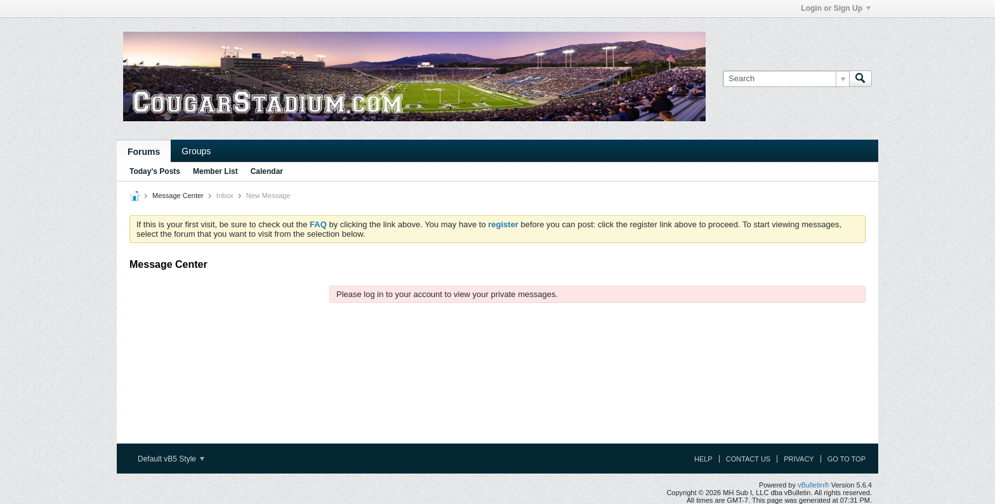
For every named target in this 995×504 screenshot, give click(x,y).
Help (703, 459)
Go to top (846, 459)
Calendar (267, 171)
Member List (215, 171)
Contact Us (748, 459)
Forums (144, 152)
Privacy (799, 459)
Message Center (178, 195)
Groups (196, 151)
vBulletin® (813, 485)
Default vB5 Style (171, 458)
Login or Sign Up (836, 8)
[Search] (786, 78)
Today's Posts (154, 171)
